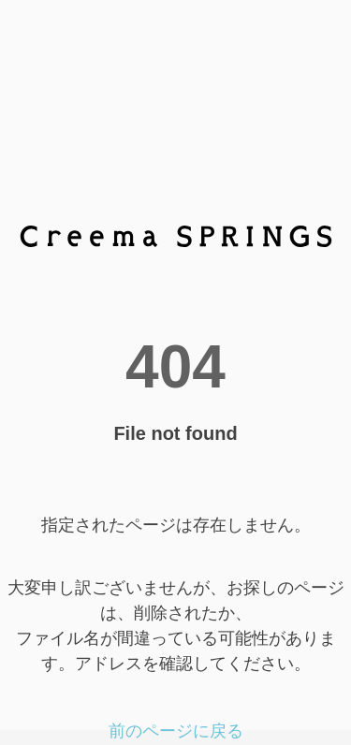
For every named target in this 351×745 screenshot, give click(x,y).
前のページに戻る (176, 731)
